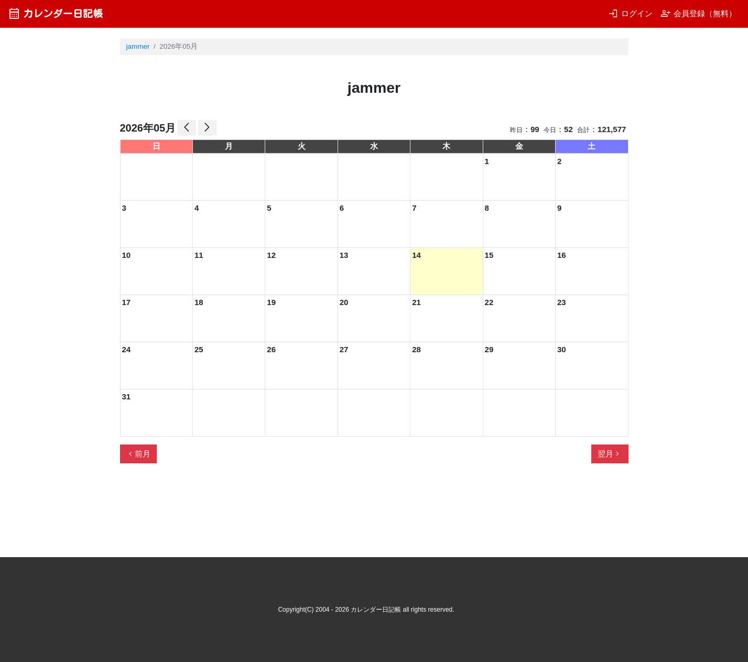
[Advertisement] (311, 514)
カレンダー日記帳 (55, 13)
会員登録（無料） (698, 13)
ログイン (630, 13)
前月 (138, 454)
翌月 (610, 454)
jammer (138, 46)
